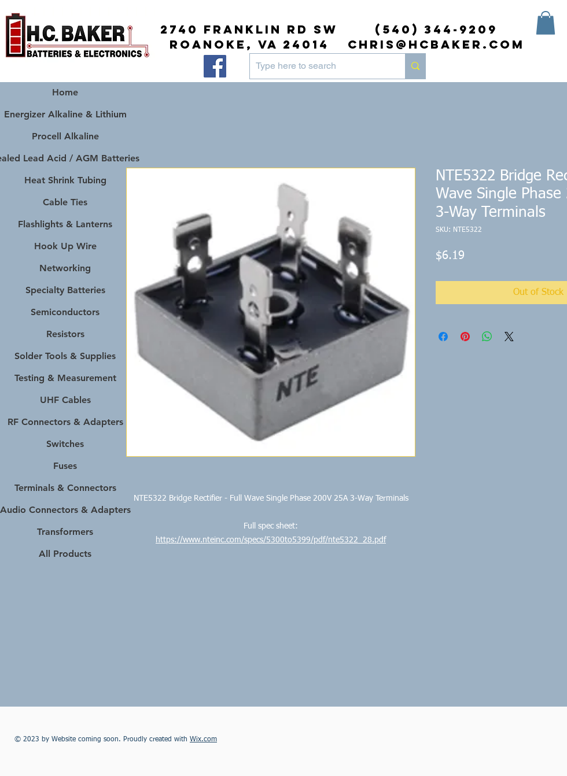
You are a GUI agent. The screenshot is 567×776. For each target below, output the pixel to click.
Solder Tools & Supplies (65, 355)
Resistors (65, 333)
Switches (65, 443)
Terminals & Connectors (65, 487)
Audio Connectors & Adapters (65, 509)
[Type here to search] (318, 66)
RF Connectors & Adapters (65, 421)
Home (65, 92)
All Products (65, 553)
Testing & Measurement (65, 377)
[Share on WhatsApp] (487, 336)
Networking (65, 268)
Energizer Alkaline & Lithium (65, 114)
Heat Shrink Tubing (65, 180)
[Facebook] (215, 66)
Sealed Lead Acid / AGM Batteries (65, 158)
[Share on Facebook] (443, 336)
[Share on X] (509, 336)
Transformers (65, 531)
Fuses (65, 465)
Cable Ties (65, 202)
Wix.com (203, 739)
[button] (545, 23)
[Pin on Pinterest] (465, 336)
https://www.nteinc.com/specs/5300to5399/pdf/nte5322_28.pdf (271, 540)
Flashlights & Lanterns (65, 224)
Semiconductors (65, 311)
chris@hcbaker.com (436, 44)
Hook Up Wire (65, 246)
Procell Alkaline (65, 136)
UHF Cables (65, 399)
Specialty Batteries (65, 289)
